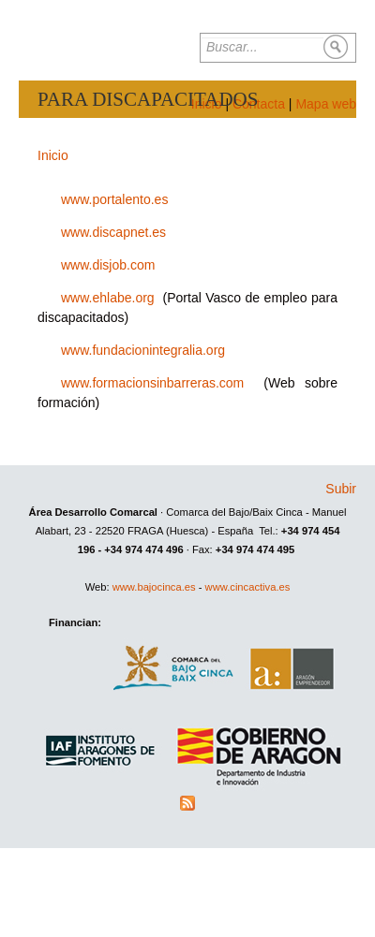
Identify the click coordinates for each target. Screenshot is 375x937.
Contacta (258, 103)
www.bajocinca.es (154, 587)
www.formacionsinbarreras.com (152, 382)
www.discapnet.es (113, 232)
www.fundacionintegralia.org (143, 350)
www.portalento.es (114, 199)
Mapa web (325, 103)
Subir (340, 488)
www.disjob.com (108, 264)
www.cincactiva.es (248, 587)
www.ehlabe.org (108, 297)
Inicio (53, 155)
